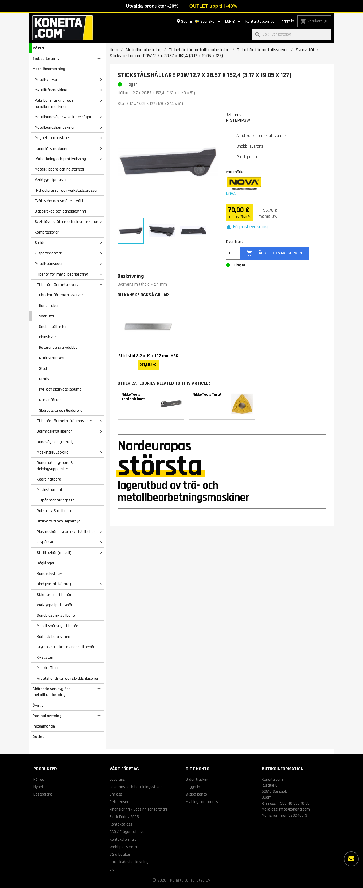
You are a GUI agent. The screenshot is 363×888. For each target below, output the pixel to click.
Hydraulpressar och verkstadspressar (66, 190)
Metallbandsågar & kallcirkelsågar (63, 117)
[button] (247, 227)
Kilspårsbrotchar (48, 253)
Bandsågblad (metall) (55, 442)
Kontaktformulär (124, 839)
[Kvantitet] (233, 253)
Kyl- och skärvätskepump (60, 389)
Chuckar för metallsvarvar (61, 295)
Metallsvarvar (46, 79)
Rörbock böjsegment (54, 636)
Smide (40, 242)
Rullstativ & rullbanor (54, 510)
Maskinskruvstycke (52, 452)
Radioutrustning (47, 715)
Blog (113, 869)
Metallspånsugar (49, 263)
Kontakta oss (121, 824)
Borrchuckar (49, 305)
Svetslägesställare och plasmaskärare (67, 221)
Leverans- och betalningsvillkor (136, 786)
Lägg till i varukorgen (274, 253)
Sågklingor (45, 563)
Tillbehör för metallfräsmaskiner (64, 420)
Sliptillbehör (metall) (54, 552)
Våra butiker (120, 854)
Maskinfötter (50, 400)
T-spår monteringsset (55, 500)
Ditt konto (197, 769)
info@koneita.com (294, 809)
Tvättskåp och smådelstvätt (59, 200)
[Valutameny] (233, 21)
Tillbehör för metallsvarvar (59, 284)
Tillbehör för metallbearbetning (61, 274)
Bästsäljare (42, 794)
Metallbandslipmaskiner (55, 127)
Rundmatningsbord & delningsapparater (55, 465)
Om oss (116, 794)
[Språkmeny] (208, 21)
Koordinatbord (49, 479)
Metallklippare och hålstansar (59, 169)
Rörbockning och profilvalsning (60, 159)
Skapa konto (196, 794)
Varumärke (235, 172)
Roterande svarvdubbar (59, 347)
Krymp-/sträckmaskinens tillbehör (66, 647)
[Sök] (291, 34)
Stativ (44, 379)
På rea (38, 48)
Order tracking (197, 779)
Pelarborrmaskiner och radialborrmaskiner (54, 103)
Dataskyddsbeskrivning (129, 862)
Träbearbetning (46, 58)
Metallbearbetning (49, 69)
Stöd (43, 368)
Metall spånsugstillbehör (57, 625)
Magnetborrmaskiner (52, 137)
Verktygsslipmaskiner (53, 179)
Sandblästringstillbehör (56, 615)
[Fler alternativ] (351, 858)
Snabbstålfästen (53, 326)
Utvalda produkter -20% (152, 6)
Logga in (287, 21)
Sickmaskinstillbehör (54, 594)
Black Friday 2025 (124, 816)
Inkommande (44, 726)
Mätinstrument (52, 358)
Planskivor (47, 337)
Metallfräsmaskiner (51, 90)
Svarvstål (47, 316)
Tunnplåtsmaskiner (51, 148)
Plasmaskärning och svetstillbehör (66, 531)
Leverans (117, 779)
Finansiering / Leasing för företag (138, 809)
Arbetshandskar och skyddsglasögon (68, 678)
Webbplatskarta (123, 847)
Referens (233, 114)
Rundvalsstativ (49, 573)
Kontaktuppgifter (260, 21)
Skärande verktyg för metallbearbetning (51, 692)
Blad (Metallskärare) (54, 584)
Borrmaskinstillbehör (54, 431)
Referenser (119, 801)
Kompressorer (47, 232)
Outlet (38, 736)
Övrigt (38, 705)
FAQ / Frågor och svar (128, 831)
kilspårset (45, 542)
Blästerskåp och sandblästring (60, 211)
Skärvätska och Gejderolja (61, 410)
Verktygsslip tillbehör (54, 605)
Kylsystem (45, 657)
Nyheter (40, 786)
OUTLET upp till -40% (213, 6)
